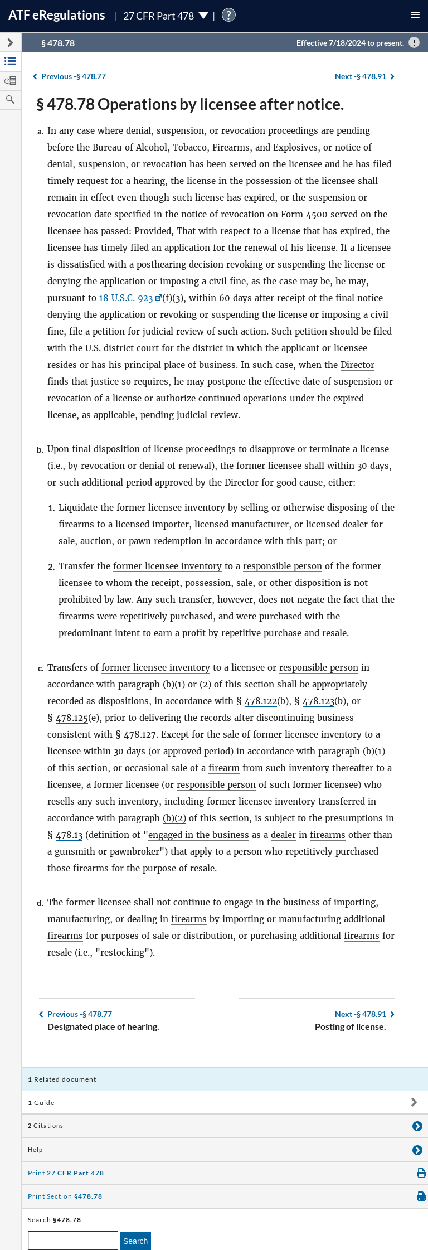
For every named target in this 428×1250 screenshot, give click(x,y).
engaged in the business (198, 835)
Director (357, 365)
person (248, 851)
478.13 (69, 835)
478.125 (72, 718)
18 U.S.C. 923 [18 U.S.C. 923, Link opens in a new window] (126, 298)
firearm (224, 768)
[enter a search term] (73, 1240)
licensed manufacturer (241, 524)
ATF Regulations (56, 14)
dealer (283, 835)
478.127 (140, 734)
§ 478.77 (73, 76)
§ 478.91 (360, 76)
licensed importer (152, 524)
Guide (41, 1102)
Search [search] (135, 1241)
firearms (76, 524)
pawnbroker (134, 851)
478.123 (318, 701)
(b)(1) (174, 684)
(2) (205, 684)
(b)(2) (174, 818)
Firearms (231, 147)
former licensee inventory (170, 507)
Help (35, 1149)
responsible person (282, 566)
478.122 (261, 701)
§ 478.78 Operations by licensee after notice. (190, 103)
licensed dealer (337, 524)
